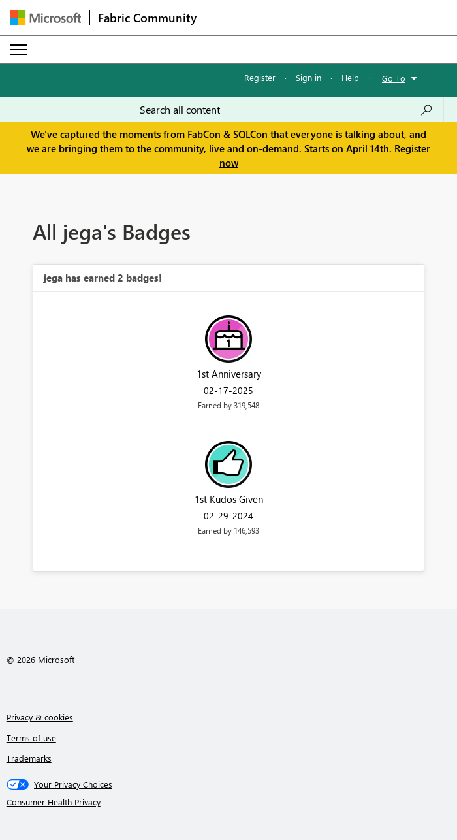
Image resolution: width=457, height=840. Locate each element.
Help (350, 77)
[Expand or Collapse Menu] (19, 49)
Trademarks (29, 758)
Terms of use (31, 737)
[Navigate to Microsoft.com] (45, 17)
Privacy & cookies (40, 716)
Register (260, 77)
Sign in (308, 77)
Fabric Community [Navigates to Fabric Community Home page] (147, 17)
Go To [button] (393, 78)
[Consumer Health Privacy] (229, 802)
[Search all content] (286, 109)
